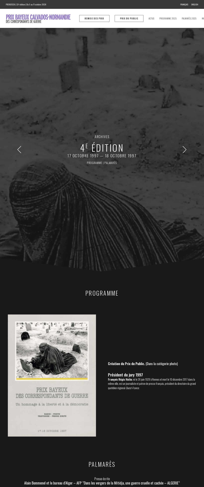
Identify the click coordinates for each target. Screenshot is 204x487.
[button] (19, 60)
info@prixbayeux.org (72, 438)
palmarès (111, 71)
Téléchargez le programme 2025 (124, 441)
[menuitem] (184, 4)
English (194, 4)
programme (94, 71)
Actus (151, 18)
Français (184, 4)
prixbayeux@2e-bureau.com (118, 421)
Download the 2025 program (122, 446)
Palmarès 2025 (189, 18)
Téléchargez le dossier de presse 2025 (127, 437)
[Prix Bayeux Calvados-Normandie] (41, 18)
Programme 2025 (168, 18)
